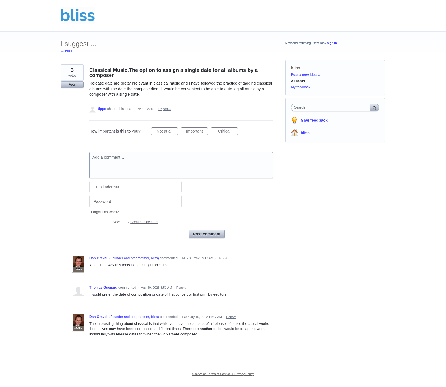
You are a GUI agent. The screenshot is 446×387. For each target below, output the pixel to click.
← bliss (66, 51)
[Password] (135, 201)
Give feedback (314, 120)
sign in (332, 43)
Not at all (167, 132)
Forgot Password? (105, 212)
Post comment (206, 234)
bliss (295, 68)
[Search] (374, 107)
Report (222, 258)
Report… (164, 109)
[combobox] (332, 107)
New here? (135, 222)
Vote (72, 84)
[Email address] (135, 187)
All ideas (298, 81)
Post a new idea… (305, 75)
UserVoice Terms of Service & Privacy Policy (223, 374)
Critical (228, 132)
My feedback (300, 87)
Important (197, 132)
